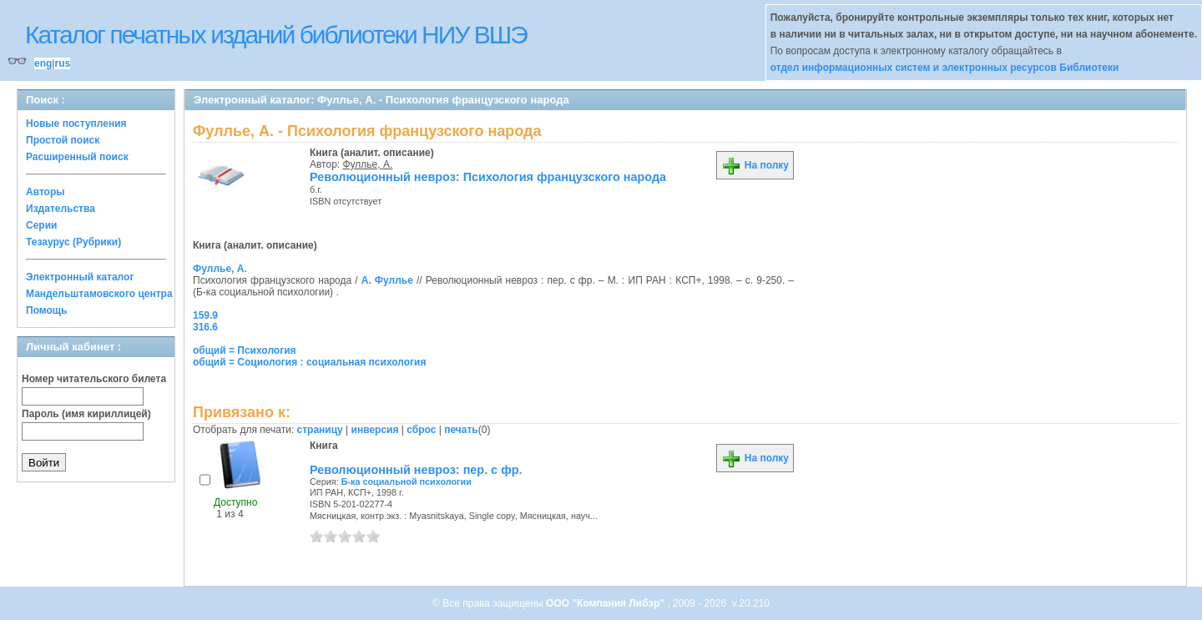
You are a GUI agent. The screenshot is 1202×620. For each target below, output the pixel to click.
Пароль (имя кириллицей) (86, 414)
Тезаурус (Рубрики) (73, 242)
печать (461, 430)
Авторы (45, 192)
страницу (320, 430)
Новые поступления (76, 123)
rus (62, 63)
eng (43, 63)
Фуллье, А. (368, 164)
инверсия (375, 430)
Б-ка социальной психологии (406, 481)
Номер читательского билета (94, 379)
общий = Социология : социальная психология (309, 362)
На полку (755, 165)
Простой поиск (62, 140)
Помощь (46, 310)
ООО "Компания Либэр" (606, 603)
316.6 (205, 327)
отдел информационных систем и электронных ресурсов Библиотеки (944, 67)
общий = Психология (244, 350)
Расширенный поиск (77, 157)
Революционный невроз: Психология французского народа (488, 177)
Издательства (60, 208)
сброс (421, 430)
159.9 (205, 315)
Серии (41, 225)
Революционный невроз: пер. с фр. (416, 469)
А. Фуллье (387, 280)
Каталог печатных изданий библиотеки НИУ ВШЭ (276, 34)
